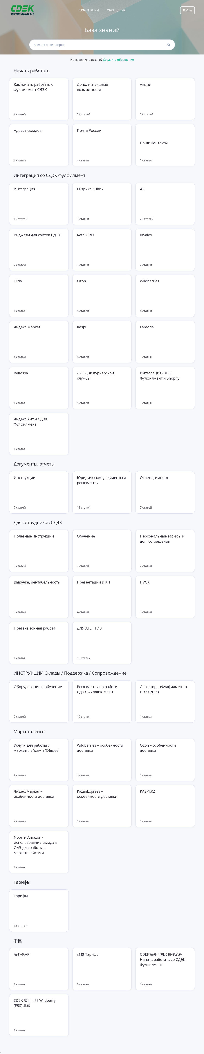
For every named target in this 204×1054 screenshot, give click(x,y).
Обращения (116, 10)
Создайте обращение (118, 60)
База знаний (89, 10)
